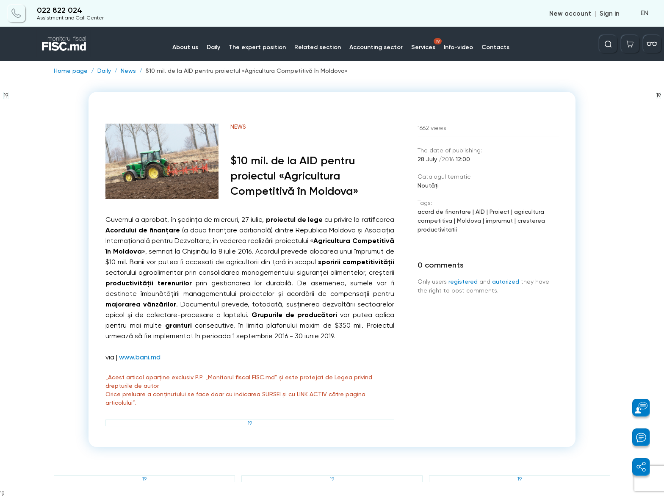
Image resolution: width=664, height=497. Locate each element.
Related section (317, 47)
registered (463, 281)
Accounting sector (376, 47)
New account (570, 13)
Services (426, 44)
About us (185, 47)
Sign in (610, 13)
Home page (71, 71)
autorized (505, 281)
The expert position (257, 47)
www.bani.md (139, 357)
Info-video (458, 47)
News (128, 71)
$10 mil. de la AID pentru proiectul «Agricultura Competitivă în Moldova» (247, 71)
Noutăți (428, 185)
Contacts (495, 47)
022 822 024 (59, 10)
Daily (213, 47)
